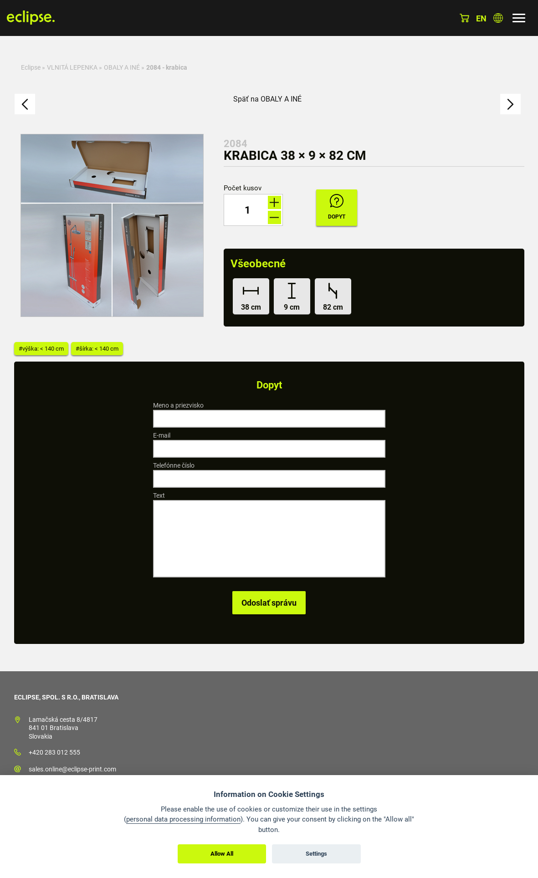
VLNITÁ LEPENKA (72, 67)
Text (159, 495)
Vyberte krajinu (498, 18)
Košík (464, 18)
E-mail (161, 435)
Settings (316, 853)
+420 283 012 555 (54, 752)
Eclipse (31, 67)
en (481, 18)
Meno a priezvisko (178, 405)
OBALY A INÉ (122, 67)
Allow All (221, 853)
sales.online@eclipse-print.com (72, 769)
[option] (112, 225)
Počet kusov (242, 188)
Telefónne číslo (174, 465)
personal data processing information (183, 819)
